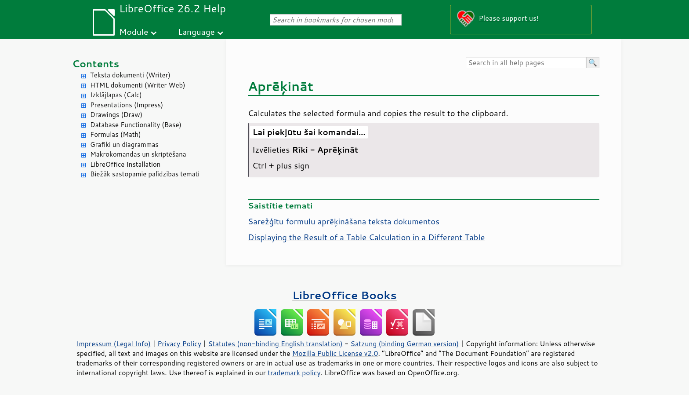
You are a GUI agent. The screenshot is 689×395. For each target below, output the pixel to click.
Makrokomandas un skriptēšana (138, 154)
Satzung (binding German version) (405, 343)
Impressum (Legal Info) (113, 343)
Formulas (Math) (115, 134)
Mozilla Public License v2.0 (335, 353)
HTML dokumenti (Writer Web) (137, 85)
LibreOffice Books (344, 295)
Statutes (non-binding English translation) (275, 343)
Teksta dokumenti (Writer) (130, 75)
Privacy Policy (179, 343)
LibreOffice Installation (125, 164)
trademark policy (294, 372)
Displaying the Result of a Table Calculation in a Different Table (366, 237)
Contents (95, 63)
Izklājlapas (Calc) (116, 94)
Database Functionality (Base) (135, 124)
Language (196, 31)
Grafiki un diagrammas (124, 144)
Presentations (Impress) (126, 105)
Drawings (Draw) (116, 114)
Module (133, 31)
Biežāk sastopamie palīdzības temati (144, 174)
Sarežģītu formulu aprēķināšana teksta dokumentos (343, 221)
